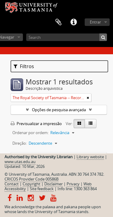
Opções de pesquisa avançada (59, 109)
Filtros (24, 66)
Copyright (31, 184)
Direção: (19, 143)
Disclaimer (53, 184)
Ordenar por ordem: (30, 132)
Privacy (73, 184)
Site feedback (42, 188)
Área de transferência (58, 22)
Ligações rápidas (73, 22)
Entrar (95, 22)
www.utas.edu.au (20, 161)
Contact (12, 184)
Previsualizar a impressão (36, 123)
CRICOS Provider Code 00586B (31, 179)
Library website (90, 156)
